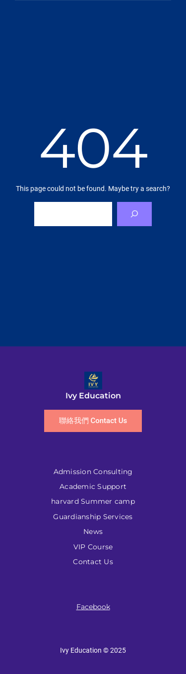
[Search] (134, 214)
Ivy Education (93, 395)
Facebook (93, 606)
